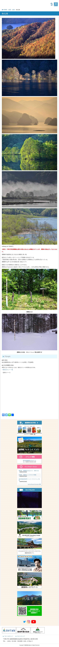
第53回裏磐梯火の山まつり (29, 460)
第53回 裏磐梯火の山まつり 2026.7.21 (29, 470)
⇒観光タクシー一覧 (7, 369)
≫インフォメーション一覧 (34, 484)
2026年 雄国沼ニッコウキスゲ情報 (27, 474)
